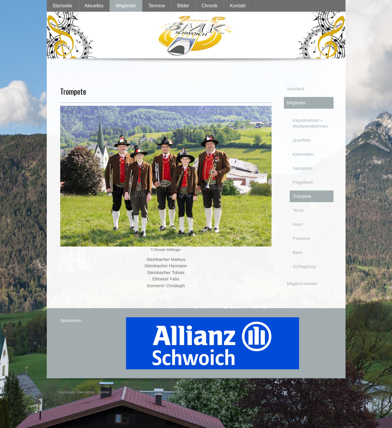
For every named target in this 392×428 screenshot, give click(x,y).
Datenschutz (86, 392)
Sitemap (103, 392)
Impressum (67, 392)
